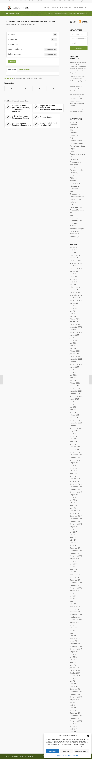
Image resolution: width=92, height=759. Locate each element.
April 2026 (73, 250)
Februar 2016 (75, 575)
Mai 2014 (73, 630)
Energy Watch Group (77, 146)
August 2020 (74, 431)
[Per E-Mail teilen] (54, 88)
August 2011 (74, 700)
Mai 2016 (73, 567)
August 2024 (74, 303)
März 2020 (73, 444)
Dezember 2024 (75, 292)
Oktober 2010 (75, 718)
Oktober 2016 (75, 553)
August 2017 (74, 527)
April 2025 (73, 282)
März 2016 (73, 572)
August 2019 (74, 463)
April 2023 (73, 346)
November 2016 (76, 551)
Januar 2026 (74, 258)
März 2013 (73, 665)
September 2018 (76, 492)
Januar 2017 (74, 545)
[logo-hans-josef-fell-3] (18, 7)
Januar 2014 (74, 641)
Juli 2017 (73, 529)
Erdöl (72, 151)
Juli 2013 (73, 654)
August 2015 (74, 590)
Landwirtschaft (75, 199)
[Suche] (86, 7)
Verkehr (73, 226)
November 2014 (76, 614)
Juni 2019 (73, 468)
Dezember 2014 (75, 612)
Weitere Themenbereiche (27, 24)
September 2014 (76, 620)
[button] (88, 735)
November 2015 (76, 582)
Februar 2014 (75, 638)
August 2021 (74, 399)
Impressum (75, 755)
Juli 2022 (73, 370)
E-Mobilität (74, 135)
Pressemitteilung (76, 207)
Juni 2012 (73, 678)
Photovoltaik (33, 78)
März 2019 (73, 476)
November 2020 (76, 423)
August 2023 (74, 335)
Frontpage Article (76, 170)
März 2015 (73, 604)
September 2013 (76, 649)
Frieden (72, 167)
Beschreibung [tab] (12, 69)
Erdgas (72, 149)
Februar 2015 (75, 606)
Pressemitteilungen (77, 210)
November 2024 (76, 295)
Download (12, 61)
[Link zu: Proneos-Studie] (46, 117)
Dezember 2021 (75, 388)
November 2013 (76, 646)
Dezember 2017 (75, 516)
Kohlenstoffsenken (77, 197)
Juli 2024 (73, 306)
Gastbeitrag (74, 173)
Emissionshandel (76, 143)
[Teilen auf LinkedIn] (40, 88)
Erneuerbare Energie (77, 154)
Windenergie (74, 236)
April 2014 (73, 633)
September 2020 (76, 428)
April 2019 (73, 473)
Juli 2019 (73, 465)
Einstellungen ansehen (81, 751)
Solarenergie (74, 218)
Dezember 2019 (75, 452)
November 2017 (76, 519)
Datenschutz (68, 755)
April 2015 (73, 601)
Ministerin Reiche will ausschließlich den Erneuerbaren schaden (76, 89)
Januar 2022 (74, 386)
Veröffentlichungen (77, 228)
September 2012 (76, 676)
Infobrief (73, 181)
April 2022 (73, 378)
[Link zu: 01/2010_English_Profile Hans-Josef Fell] (46, 124)
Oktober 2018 (75, 489)
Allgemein (73, 122)
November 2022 (76, 359)
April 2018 (73, 505)
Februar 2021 (75, 415)
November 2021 (76, 391)
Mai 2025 (73, 279)
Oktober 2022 (75, 362)
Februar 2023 (75, 351)
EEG (71, 138)
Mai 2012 (73, 681)
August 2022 (74, 367)
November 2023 (76, 327)
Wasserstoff (74, 234)
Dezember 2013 (75, 644)
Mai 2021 (73, 407)
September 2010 (76, 721)
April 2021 (73, 410)
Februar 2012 (75, 686)
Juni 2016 (73, 564)
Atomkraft (73, 125)
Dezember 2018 (75, 484)
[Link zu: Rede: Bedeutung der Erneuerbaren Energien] (18, 117)
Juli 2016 (73, 561)
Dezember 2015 (75, 580)
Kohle (72, 191)
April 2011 (73, 705)
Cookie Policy (60, 755)
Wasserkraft (74, 231)
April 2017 (73, 537)
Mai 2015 (73, 598)
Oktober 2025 (75, 266)
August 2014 (74, 622)
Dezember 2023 (75, 324)
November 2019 (76, 455)
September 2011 (76, 697)
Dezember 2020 (75, 420)
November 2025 (76, 263)
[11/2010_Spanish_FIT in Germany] (90, 379)
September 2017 (76, 524)
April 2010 (73, 729)
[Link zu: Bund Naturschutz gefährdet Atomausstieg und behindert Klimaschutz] (18, 109)
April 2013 (73, 662)
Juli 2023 (73, 338)
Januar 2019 (74, 481)
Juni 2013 (73, 657)
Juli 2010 (73, 724)
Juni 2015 (73, 596)
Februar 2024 (75, 319)
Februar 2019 (75, 479)
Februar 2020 (75, 447)
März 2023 (73, 348)
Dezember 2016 (75, 548)
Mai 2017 (73, 535)
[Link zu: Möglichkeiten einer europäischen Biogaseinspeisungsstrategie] (48, 108)
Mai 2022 (73, 375)
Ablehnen (66, 751)
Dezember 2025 (75, 260)
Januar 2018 (74, 513)
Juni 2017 (73, 532)
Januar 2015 (74, 609)
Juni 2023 (73, 340)
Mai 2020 (73, 439)
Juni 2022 (73, 372)
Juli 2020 (73, 433)
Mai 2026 (73, 247)
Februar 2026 (75, 255)
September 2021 (76, 396)
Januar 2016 (74, 577)
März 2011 (73, 708)
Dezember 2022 (75, 356)
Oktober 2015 (75, 585)
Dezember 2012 (75, 670)
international (74, 186)
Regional (73, 213)
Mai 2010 (73, 726)
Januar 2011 (74, 710)
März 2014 (73, 636)
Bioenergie (74, 127)
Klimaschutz (74, 189)
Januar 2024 (74, 322)
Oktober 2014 (75, 617)
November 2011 (76, 692)
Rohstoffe (73, 215)
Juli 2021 (73, 401)
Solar (40, 78)
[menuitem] (46, 7)
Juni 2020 (73, 436)
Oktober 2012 (75, 673)
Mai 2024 (73, 311)
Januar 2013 (74, 668)
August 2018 (74, 495)
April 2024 (73, 314)
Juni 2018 (73, 500)
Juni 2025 (73, 276)
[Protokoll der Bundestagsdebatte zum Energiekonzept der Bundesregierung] (1, 379)
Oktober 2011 (75, 694)
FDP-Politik (74, 159)
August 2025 (74, 271)
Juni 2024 (73, 308)
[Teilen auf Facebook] (12, 88)
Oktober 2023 (75, 330)
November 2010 (76, 716)
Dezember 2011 (75, 689)
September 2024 (76, 300)
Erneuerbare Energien (21, 78)
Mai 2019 (73, 471)
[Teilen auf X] (26, 88)
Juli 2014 (73, 625)
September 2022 (76, 364)
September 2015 (76, 588)
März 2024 (73, 316)
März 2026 (73, 253)
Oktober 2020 (75, 426)
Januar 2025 (74, 290)
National (73, 202)
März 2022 (73, 380)
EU (71, 157)
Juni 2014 (73, 628)
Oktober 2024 (75, 298)
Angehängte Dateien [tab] (24, 69)
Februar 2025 (75, 287)
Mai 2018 (73, 503)
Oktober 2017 (75, 521)
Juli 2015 (73, 593)
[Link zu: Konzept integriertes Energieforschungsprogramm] (20, 124)
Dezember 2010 (75, 713)
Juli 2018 (73, 497)
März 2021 (73, 412)
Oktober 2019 (75, 457)
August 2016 (74, 559)
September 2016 (76, 556)
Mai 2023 (73, 343)
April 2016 (73, 569)
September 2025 (76, 268)
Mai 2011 (73, 702)
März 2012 (73, 684)
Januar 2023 (74, 354)
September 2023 (76, 332)
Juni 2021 (73, 404)
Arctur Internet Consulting (26, 756)
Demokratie (74, 133)
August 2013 (74, 652)
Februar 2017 (75, 543)
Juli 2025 (73, 274)
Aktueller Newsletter (11, 13)
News (72, 205)
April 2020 (73, 441)
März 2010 (73, 732)
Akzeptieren (52, 751)
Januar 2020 (74, 449)
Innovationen (75, 183)
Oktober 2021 (75, 394)
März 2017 (73, 540)
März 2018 (73, 508)
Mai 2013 (73, 660)
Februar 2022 (75, 383)
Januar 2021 (74, 418)
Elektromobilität (76, 141)
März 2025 (73, 284)
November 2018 (76, 487)
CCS (71, 130)
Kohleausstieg (75, 194)
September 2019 (76, 460)
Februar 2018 (75, 511)
